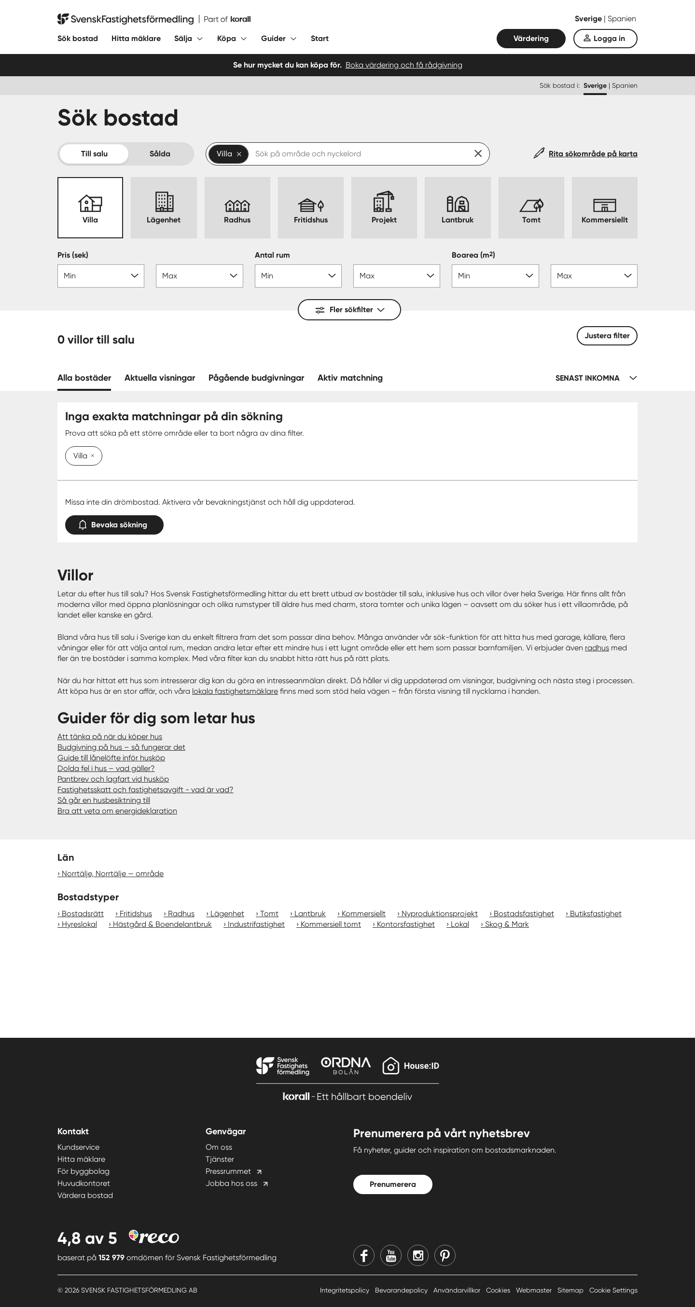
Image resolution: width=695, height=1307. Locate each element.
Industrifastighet (256, 924)
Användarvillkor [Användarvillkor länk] (457, 1290)
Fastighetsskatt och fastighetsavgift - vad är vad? (145, 789)
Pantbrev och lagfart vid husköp (113, 779)
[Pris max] (199, 276)
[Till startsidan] (153, 19)
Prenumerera (393, 1184)
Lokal (460, 924)
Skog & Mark (507, 924)
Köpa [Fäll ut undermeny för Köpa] (226, 38)
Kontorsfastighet (406, 924)
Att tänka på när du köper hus (109, 736)
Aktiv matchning (350, 377)
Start (320, 38)
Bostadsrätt (83, 913)
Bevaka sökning (114, 522)
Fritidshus (136, 913)
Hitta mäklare (136, 38)
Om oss (219, 1147)
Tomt (269, 913)
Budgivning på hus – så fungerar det (121, 747)
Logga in (609, 38)
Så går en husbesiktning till (103, 800)
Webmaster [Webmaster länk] (535, 1290)
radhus (597, 647)
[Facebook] (364, 1255)
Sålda (160, 153)
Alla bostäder (84, 377)
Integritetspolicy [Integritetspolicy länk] (345, 1290)
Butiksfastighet (596, 913)
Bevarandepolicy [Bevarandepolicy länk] (402, 1290)
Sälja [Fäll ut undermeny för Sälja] (183, 38)
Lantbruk (310, 913)
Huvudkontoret (83, 1183)
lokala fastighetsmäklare (235, 691)
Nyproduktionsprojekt (440, 913)
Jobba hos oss (231, 1183)
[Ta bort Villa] (90, 456)
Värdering (531, 38)
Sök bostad (77, 38)
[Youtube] (391, 1255)
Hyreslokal (79, 924)
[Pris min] (100, 276)
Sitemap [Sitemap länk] (571, 1290)
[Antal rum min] (298, 276)
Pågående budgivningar (256, 377)
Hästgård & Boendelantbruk (162, 924)
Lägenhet (227, 913)
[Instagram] (418, 1255)
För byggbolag (83, 1171)
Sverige (589, 18)
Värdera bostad (85, 1195)
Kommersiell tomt (331, 924)
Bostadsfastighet (524, 913)
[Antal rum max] (396, 276)
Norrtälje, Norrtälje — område (113, 873)
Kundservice (78, 1147)
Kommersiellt (364, 913)
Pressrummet (228, 1171)
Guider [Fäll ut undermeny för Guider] (273, 38)
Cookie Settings (613, 1290)
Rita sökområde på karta (593, 153)
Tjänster (220, 1159)
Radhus (181, 913)
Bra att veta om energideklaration (117, 810)
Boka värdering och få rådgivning (404, 64)
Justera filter (607, 335)
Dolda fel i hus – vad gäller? (106, 768)
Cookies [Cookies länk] (499, 1290)
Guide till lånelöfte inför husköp (111, 757)
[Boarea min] (495, 276)
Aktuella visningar (160, 377)
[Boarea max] (594, 276)
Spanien (622, 18)
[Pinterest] (445, 1255)
